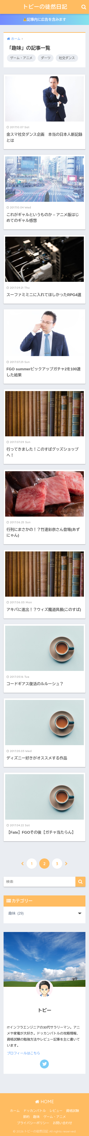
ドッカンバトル (34, 1111)
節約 (26, 1117)
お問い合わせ (62, 1123)
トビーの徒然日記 (45, 6)
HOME (44, 1101)
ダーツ (45, 58)
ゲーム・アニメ (21, 58)
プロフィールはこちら (23, 1053)
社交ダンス (67, 58)
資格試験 (72, 1111)
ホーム (15, 1111)
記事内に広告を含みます (44, 19)
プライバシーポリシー (33, 1123)
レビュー (56, 1111)
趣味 (36, 1117)
